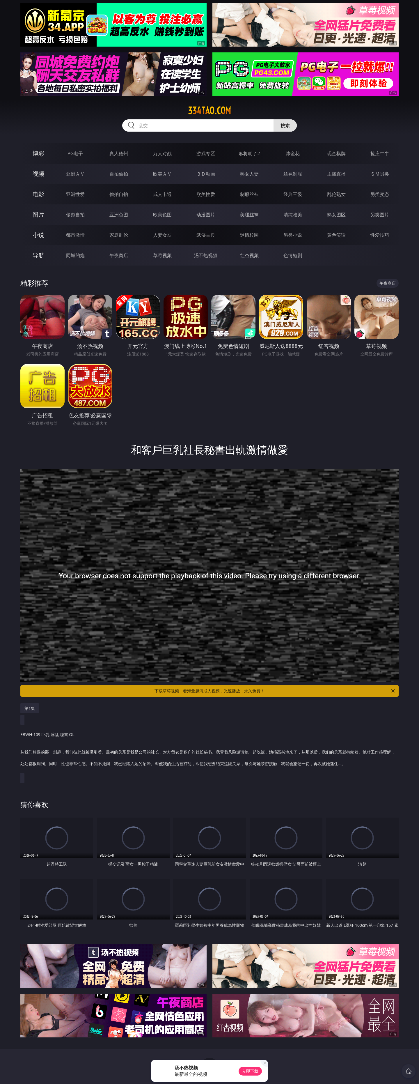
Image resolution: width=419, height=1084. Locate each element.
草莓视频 (162, 255)
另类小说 (292, 235)
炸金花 (293, 153)
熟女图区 (336, 214)
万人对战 (162, 153)
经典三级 (292, 194)
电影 (38, 194)
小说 (38, 235)
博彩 (38, 153)
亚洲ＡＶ (75, 174)
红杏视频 (249, 255)
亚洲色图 (118, 214)
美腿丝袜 (249, 214)
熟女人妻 (249, 174)
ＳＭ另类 (379, 174)
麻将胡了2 (249, 153)
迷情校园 (249, 235)
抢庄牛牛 (379, 153)
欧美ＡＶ (162, 174)
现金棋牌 (336, 153)
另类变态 (379, 194)
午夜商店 (118, 255)
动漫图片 (205, 214)
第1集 (29, 708)
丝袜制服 (292, 174)
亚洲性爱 (75, 194)
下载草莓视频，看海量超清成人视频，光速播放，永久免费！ (275, 690)
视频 (38, 174)
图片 (38, 214)
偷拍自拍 (118, 194)
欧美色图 (162, 214)
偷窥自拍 (75, 214)
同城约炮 (75, 255)
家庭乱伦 (118, 235)
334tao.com (209, 110)
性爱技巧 (379, 235)
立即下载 (250, 1071)
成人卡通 (162, 194)
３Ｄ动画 (205, 174)
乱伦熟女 (336, 194)
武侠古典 (205, 235)
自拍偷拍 (118, 174)
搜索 (285, 125)
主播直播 (336, 174)
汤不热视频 (205, 255)
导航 (38, 255)
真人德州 (118, 153)
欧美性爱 (205, 194)
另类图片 (379, 214)
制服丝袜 (249, 194)
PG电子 (75, 153)
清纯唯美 (292, 214)
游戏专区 (205, 153)
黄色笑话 (336, 235)
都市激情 (75, 235)
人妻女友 (162, 235)
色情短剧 (292, 255)
